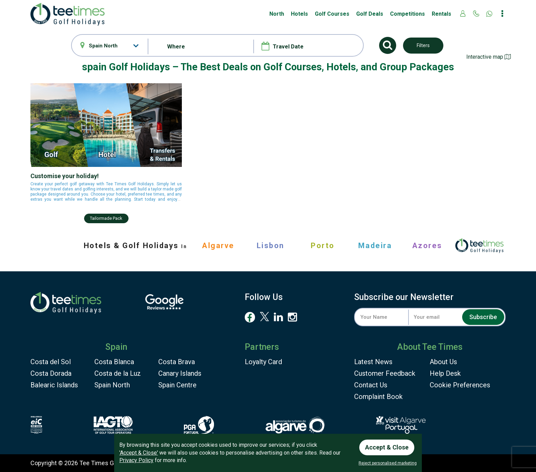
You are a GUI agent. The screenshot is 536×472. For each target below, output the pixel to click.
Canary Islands (179, 373)
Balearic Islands (54, 385)
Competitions (407, 14)
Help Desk (445, 373)
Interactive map (488, 57)
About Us (443, 362)
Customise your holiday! (64, 176)
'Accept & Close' (138, 452)
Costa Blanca (114, 362)
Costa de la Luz (117, 373)
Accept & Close (386, 447)
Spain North (112, 385)
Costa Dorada (50, 373)
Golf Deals (369, 14)
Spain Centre (177, 385)
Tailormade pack (106, 218)
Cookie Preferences (460, 385)
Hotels (299, 14)
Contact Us (370, 385)
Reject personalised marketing (388, 463)
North (276, 14)
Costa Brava (176, 362)
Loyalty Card (263, 362)
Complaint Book (378, 396)
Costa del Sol (50, 362)
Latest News (373, 362)
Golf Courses (332, 14)
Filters (423, 45)
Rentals (441, 14)
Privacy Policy (136, 460)
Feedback (384, 373)
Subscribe (483, 316)
